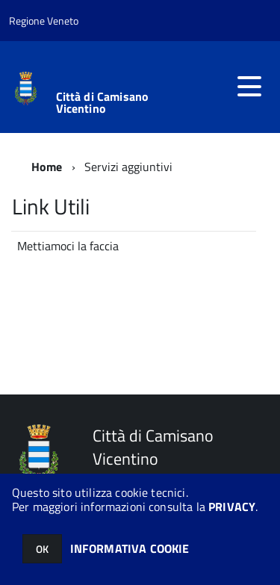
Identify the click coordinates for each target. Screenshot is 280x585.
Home (47, 167)
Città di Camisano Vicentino (102, 102)
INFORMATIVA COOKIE (130, 548)
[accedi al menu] (249, 87)
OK (42, 549)
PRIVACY (231, 507)
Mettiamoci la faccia (68, 246)
